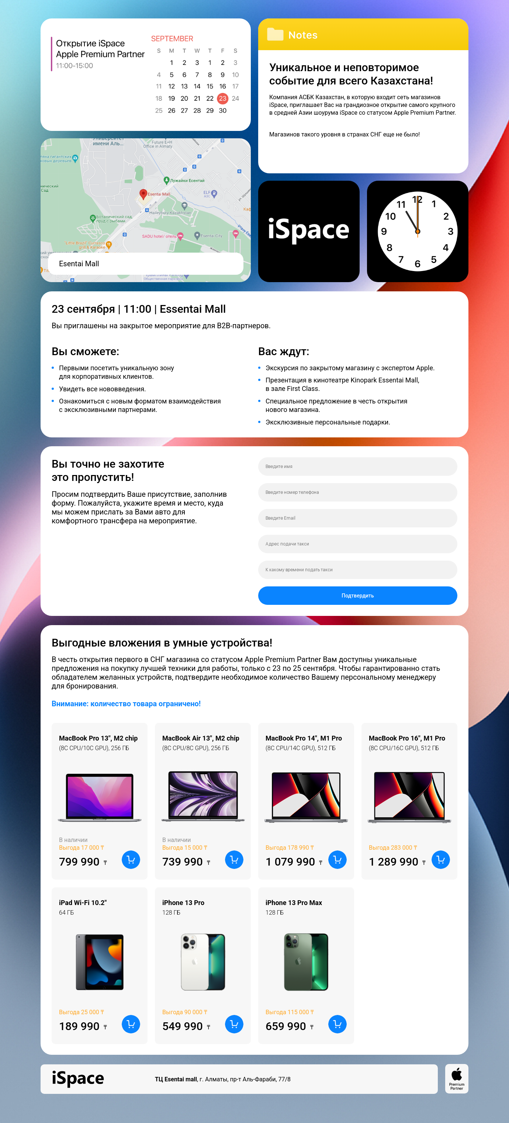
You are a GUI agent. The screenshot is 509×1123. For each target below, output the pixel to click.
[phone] (357, 492)
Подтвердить (358, 596)
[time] (357, 570)
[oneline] (357, 544)
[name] (357, 466)
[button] (131, 859)
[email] (357, 518)
